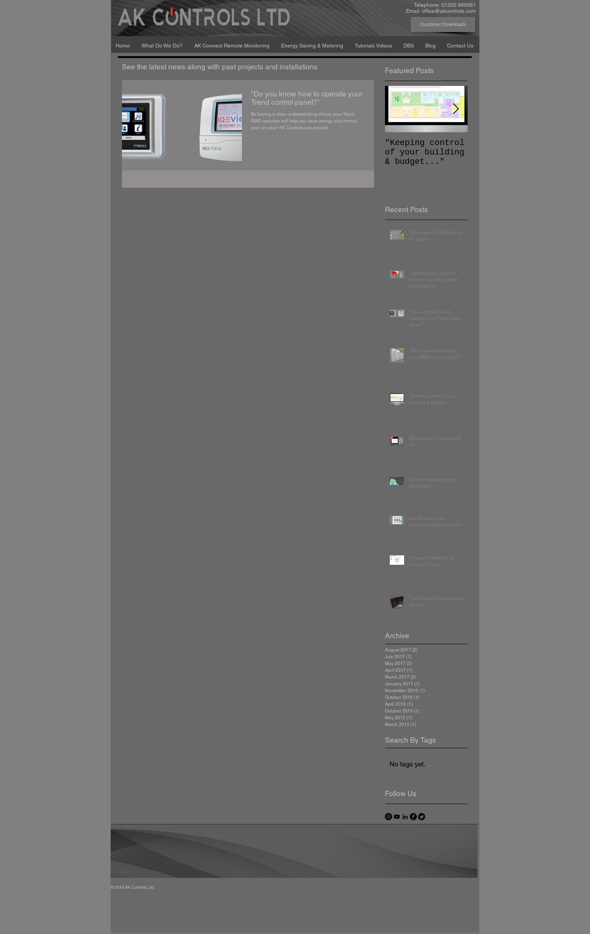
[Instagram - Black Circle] (388, 816)
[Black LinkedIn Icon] (405, 816)
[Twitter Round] (421, 816)
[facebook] (413, 816)
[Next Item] (455, 109)
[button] (162, 42)
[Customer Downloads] (443, 24)
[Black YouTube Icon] (396, 816)
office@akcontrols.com (449, 11)
